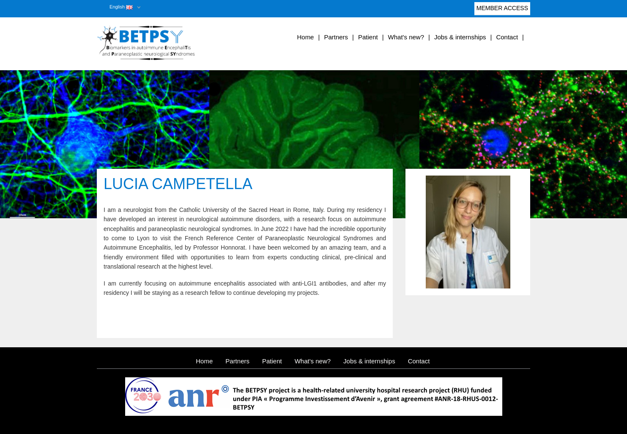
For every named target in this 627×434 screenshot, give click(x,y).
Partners (336, 37)
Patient (368, 37)
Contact (507, 37)
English (121, 6)
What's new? (406, 37)
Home (305, 37)
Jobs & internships (460, 37)
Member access (502, 10)
